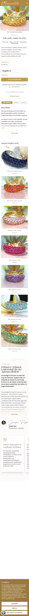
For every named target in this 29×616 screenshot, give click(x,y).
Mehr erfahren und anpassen (14, 612)
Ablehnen (14, 608)
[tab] (7, 102)
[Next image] (27, 18)
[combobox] (14, 71)
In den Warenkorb (14, 79)
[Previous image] (1, 18)
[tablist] (14, 102)
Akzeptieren (14, 603)
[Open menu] (27, 3)
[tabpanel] (14, 121)
